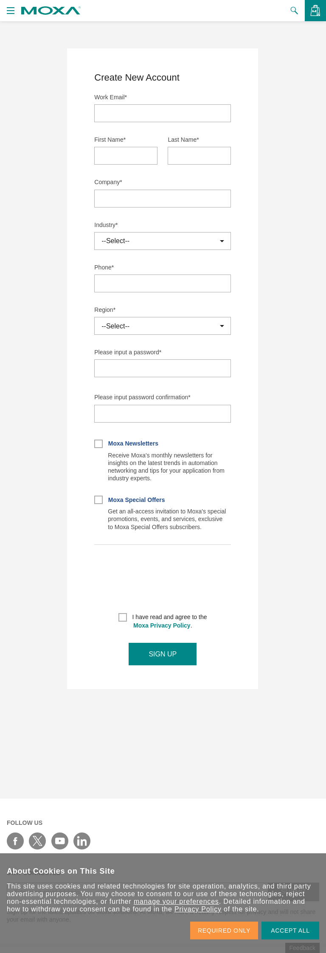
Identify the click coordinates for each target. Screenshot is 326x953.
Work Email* (110, 97)
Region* (104, 309)
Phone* (104, 267)
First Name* (110, 139)
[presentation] (162, 581)
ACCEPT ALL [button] (290, 930)
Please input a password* (127, 352)
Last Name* (183, 139)
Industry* (106, 224)
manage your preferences (176, 901)
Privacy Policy (198, 909)
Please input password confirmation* (142, 397)
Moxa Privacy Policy (162, 625)
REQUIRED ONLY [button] (224, 930)
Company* (108, 182)
